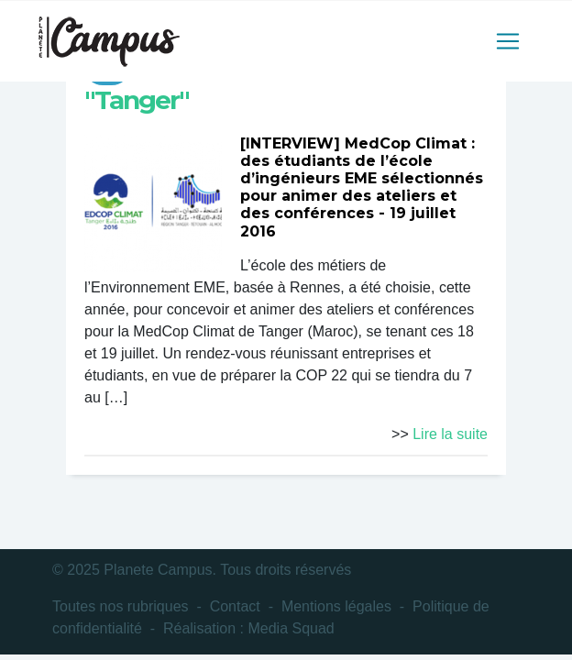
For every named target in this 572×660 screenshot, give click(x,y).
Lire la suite (450, 434)
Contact (235, 606)
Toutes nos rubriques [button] (120, 606)
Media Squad (291, 628)
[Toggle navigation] (508, 41)
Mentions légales (336, 606)
